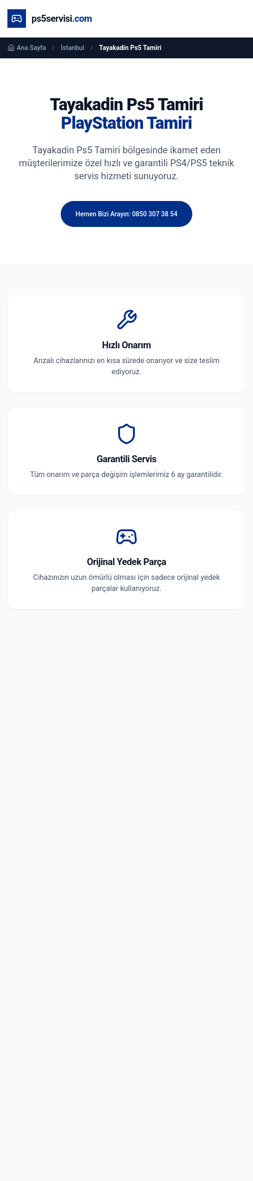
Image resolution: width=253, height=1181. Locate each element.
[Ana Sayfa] (49, 18)
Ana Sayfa (26, 47)
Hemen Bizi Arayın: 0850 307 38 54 (126, 214)
